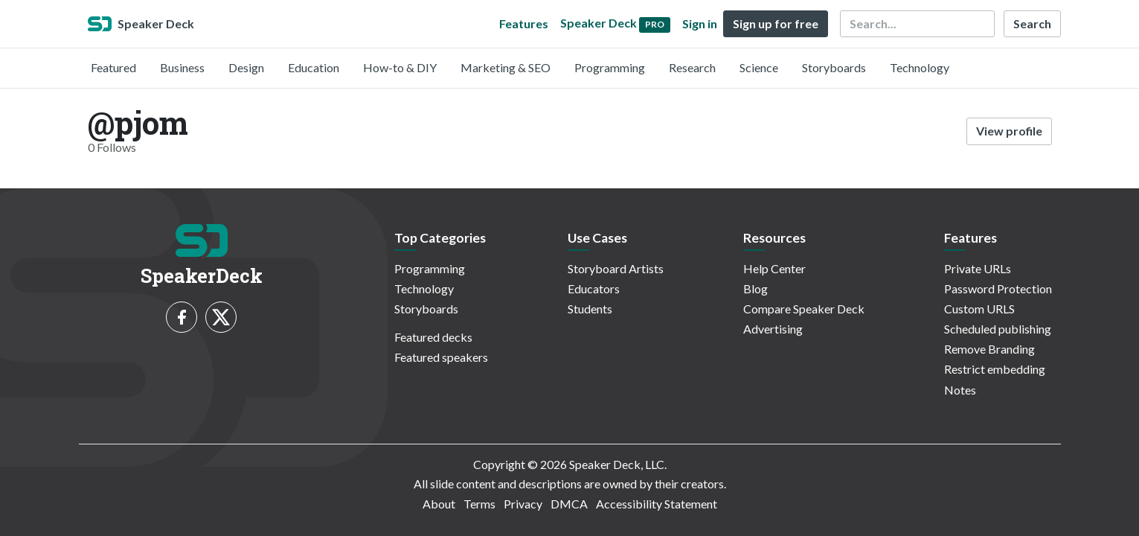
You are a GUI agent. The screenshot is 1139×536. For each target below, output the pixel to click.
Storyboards (834, 67)
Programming (609, 67)
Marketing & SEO (506, 67)
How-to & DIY (400, 67)
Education (313, 67)
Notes (960, 390)
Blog (755, 288)
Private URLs (977, 268)
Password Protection (998, 288)
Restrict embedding (994, 369)
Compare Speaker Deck (803, 309)
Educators (594, 288)
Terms (479, 504)
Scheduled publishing (997, 329)
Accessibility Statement (656, 504)
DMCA (569, 504)
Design (246, 67)
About (439, 504)
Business (182, 67)
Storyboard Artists (616, 268)
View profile (1009, 131)
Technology (919, 67)
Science (758, 67)
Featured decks (433, 337)
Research (692, 67)
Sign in (699, 23)
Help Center (774, 268)
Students (590, 309)
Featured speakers (441, 357)
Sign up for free (775, 23)
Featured (113, 67)
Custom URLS (979, 309)
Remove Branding (989, 349)
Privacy (523, 504)
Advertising (773, 329)
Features (523, 23)
